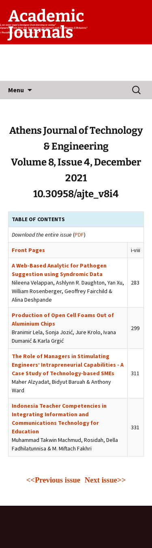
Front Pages (28, 250)
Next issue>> (105, 480)
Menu (16, 90)
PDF (79, 234)
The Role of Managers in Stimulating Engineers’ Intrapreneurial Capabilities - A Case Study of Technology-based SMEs (68, 364)
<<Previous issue (54, 480)
